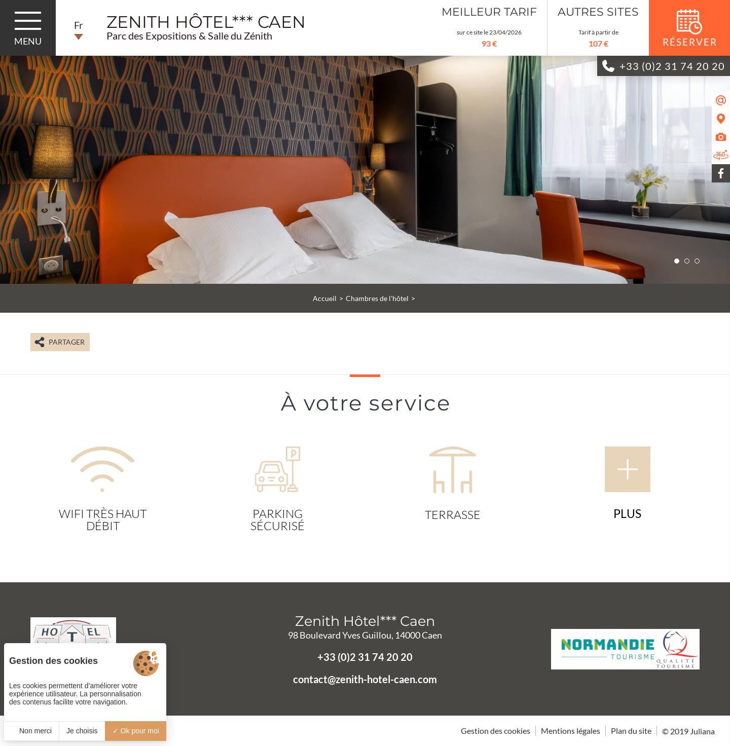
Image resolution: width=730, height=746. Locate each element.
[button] (676, 261)
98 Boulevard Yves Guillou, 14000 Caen (365, 635)
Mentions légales (570, 730)
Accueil (325, 298)
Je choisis (81, 731)
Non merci (31, 731)
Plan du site (631, 730)
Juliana (702, 731)
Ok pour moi (136, 731)
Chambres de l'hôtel (377, 298)
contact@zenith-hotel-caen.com (365, 679)
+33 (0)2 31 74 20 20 (365, 657)
